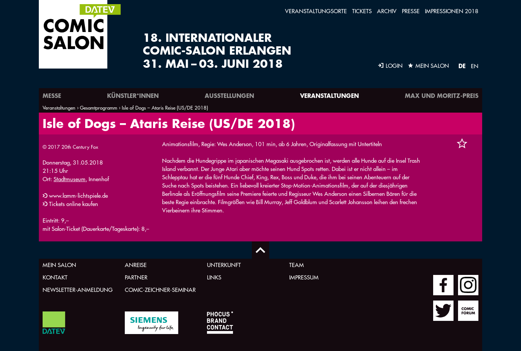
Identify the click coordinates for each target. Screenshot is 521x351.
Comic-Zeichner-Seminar (160, 289)
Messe (52, 95)
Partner (136, 277)
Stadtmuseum (70, 179)
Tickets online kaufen (73, 204)
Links (214, 277)
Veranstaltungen (329, 95)
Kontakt (55, 277)
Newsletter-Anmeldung (78, 289)
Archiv (387, 11)
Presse (411, 11)
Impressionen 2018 (451, 11)
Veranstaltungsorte (316, 11)
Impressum (304, 277)
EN (474, 66)
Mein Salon (59, 265)
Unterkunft (224, 265)
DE (462, 66)
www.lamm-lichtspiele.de (78, 195)
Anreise (136, 265)
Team (296, 265)
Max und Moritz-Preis (441, 95)
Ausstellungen (229, 95)
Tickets (362, 11)
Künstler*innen (133, 95)
